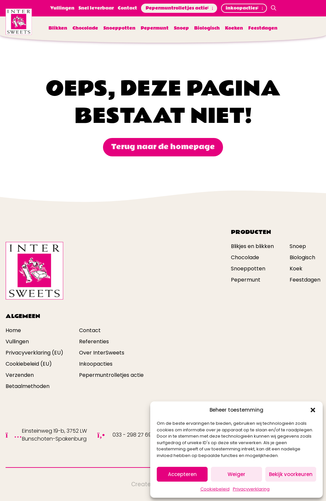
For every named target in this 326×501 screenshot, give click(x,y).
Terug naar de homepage (163, 147)
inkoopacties (244, 8)
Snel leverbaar (96, 8)
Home (13, 330)
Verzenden (20, 375)
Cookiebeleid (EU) (29, 364)
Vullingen (62, 8)
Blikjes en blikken (252, 246)
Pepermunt (155, 28)
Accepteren (182, 474)
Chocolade (85, 28)
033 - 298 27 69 (132, 435)
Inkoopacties (95, 364)
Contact (127, 8)
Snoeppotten (119, 28)
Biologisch (207, 28)
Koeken (234, 28)
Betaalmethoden (28, 386)
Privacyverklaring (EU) (34, 352)
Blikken (58, 28)
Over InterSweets (101, 352)
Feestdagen (262, 28)
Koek (296, 268)
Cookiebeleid (215, 489)
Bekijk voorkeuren (291, 474)
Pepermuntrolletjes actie (179, 8)
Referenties (94, 341)
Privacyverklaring (251, 489)
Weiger (236, 474)
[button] (313, 410)
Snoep (181, 28)
